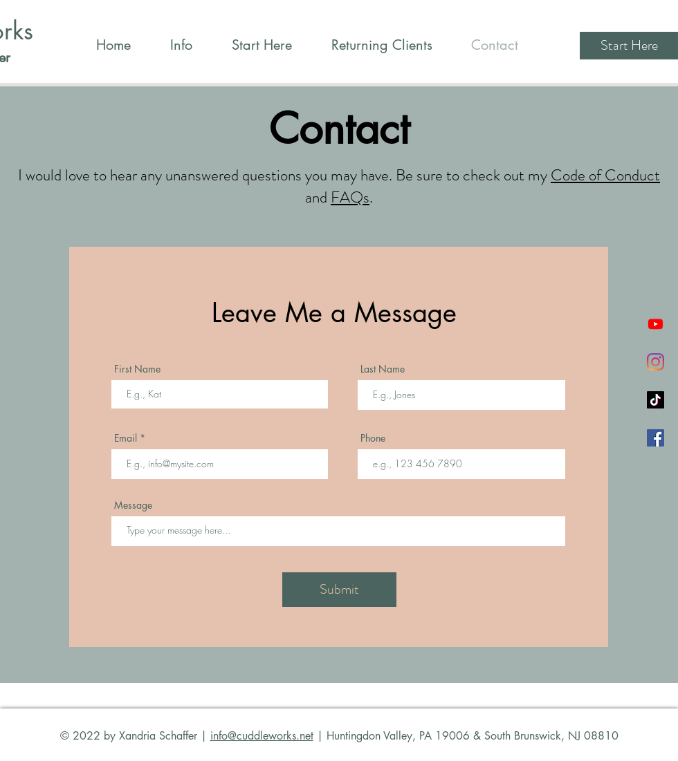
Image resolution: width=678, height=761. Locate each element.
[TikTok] (655, 399)
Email (125, 438)
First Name (137, 369)
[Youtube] (655, 323)
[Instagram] (655, 361)
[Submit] (339, 589)
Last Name (382, 369)
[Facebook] (655, 438)
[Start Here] (629, 45)
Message (133, 505)
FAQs (350, 197)
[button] (181, 45)
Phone (372, 438)
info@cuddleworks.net (261, 736)
